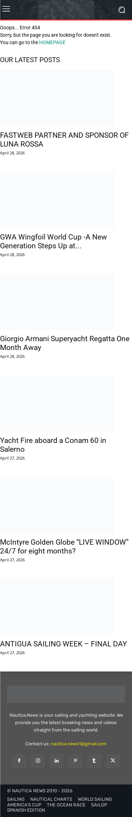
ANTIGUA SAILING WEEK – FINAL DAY (63, 644)
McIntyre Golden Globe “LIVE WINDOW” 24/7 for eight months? (64, 546)
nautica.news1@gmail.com (79, 743)
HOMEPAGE (52, 42)
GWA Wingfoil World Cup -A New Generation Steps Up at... (53, 241)
